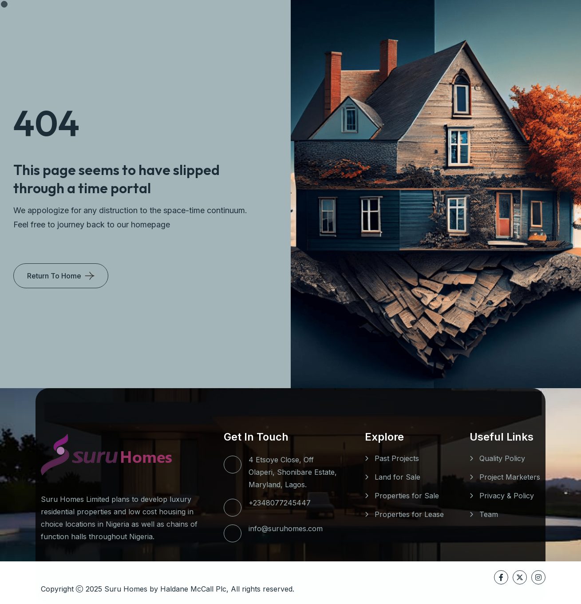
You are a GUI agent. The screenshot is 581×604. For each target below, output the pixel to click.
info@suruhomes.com (286, 528)
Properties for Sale (407, 495)
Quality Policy (502, 458)
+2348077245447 (280, 502)
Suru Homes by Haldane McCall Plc (165, 588)
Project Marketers (509, 477)
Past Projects (397, 458)
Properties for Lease (409, 514)
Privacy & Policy (506, 495)
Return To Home (54, 275)
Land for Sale (397, 477)
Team (488, 514)
